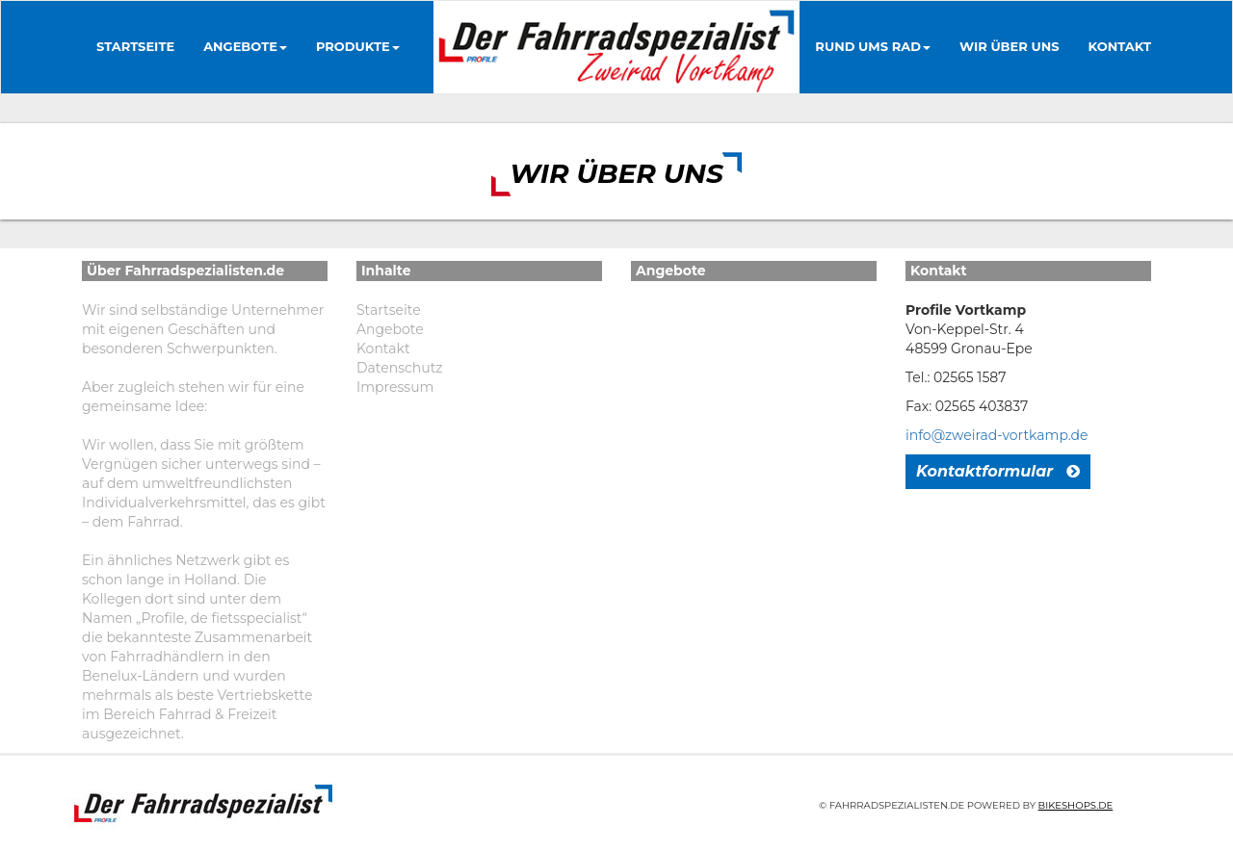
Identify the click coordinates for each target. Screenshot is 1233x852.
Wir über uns (1009, 46)
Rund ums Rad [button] (873, 46)
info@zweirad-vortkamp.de (996, 435)
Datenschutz (399, 367)
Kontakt (1120, 46)
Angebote (390, 329)
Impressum (394, 387)
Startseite (135, 46)
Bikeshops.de (1076, 805)
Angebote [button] (245, 46)
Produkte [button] (358, 46)
